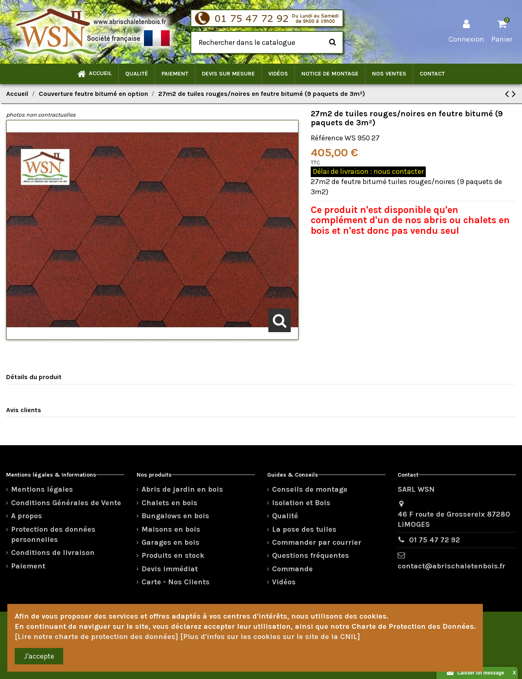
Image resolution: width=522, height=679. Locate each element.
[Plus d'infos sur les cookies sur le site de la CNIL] (270, 636)
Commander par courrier (316, 542)
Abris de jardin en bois (182, 489)
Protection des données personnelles (53, 534)
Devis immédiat (170, 568)
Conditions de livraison (53, 552)
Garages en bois (170, 542)
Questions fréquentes (310, 555)
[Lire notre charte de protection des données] (96, 636)
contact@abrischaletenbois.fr (451, 565)
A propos (26, 515)
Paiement (28, 565)
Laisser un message (475, 673)
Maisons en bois (171, 529)
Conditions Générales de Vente (66, 502)
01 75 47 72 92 (434, 539)
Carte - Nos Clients (176, 581)
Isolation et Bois (301, 502)
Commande (292, 568)
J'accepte (39, 656)
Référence (327, 137)
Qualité (285, 515)
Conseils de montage (309, 489)
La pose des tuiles (304, 529)
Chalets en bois (169, 502)
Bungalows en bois (175, 515)
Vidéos (284, 581)
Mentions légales (42, 489)
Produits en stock (173, 555)
